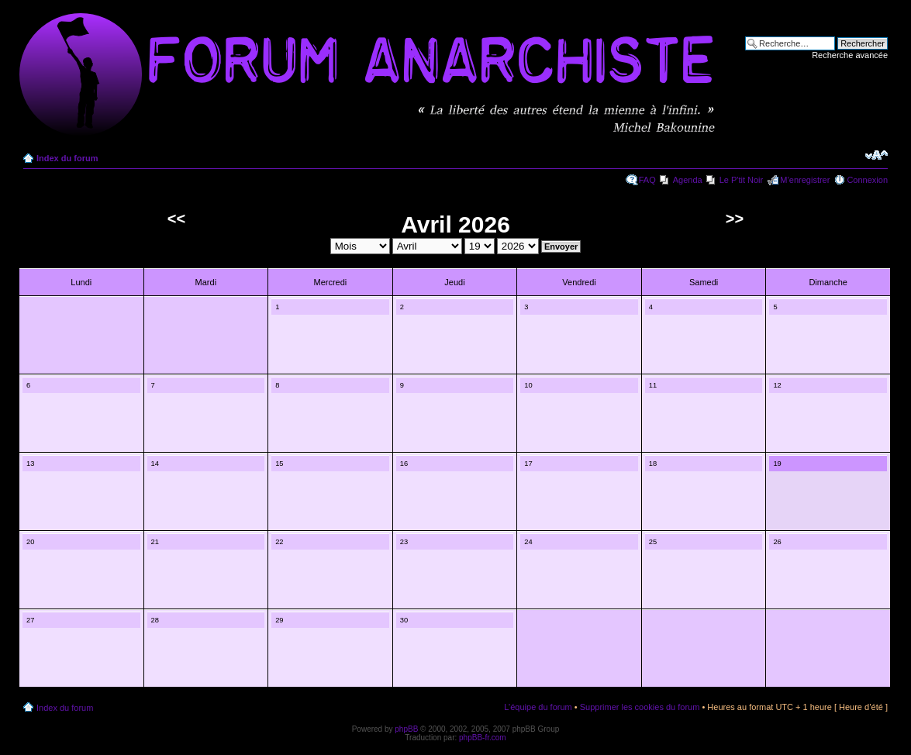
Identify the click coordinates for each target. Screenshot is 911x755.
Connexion (867, 179)
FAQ (647, 179)
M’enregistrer (805, 179)
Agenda (687, 179)
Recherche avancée (850, 55)
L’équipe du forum (537, 707)
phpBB (406, 729)
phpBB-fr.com (482, 737)
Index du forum (67, 158)
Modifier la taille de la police (876, 155)
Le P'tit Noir (741, 179)
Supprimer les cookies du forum (640, 707)
